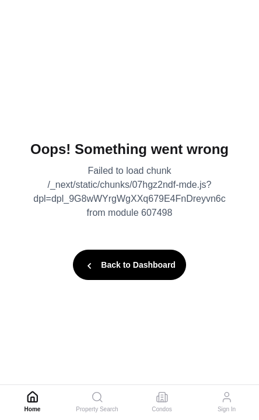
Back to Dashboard (129, 266)
